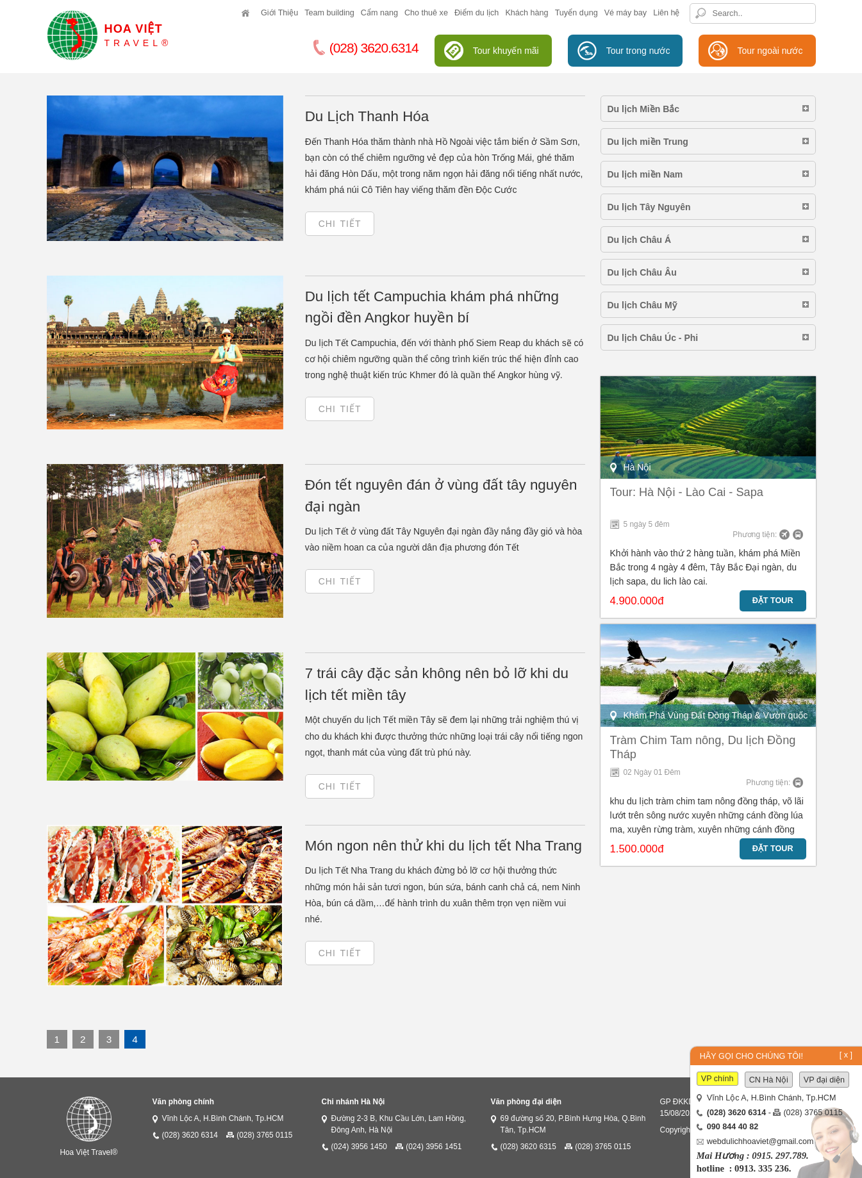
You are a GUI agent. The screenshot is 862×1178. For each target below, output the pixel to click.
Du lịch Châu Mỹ (642, 305)
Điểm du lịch (476, 12)
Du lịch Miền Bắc (644, 109)
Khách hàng (526, 12)
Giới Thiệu (279, 12)
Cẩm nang (379, 12)
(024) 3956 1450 (359, 1146)
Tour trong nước (638, 51)
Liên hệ (666, 12)
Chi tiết (340, 224)
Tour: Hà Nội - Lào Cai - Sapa (686, 492)
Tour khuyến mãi (506, 51)
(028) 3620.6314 (366, 48)
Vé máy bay (625, 12)
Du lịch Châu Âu (642, 272)
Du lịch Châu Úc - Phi (653, 338)
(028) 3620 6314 (190, 1135)
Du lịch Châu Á (640, 240)
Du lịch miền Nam (645, 174)
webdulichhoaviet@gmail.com (760, 1141)
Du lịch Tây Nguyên (649, 207)
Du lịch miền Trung (648, 142)
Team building (329, 12)
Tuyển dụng (576, 12)
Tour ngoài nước (769, 51)
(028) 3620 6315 (528, 1146)
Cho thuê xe (426, 12)
